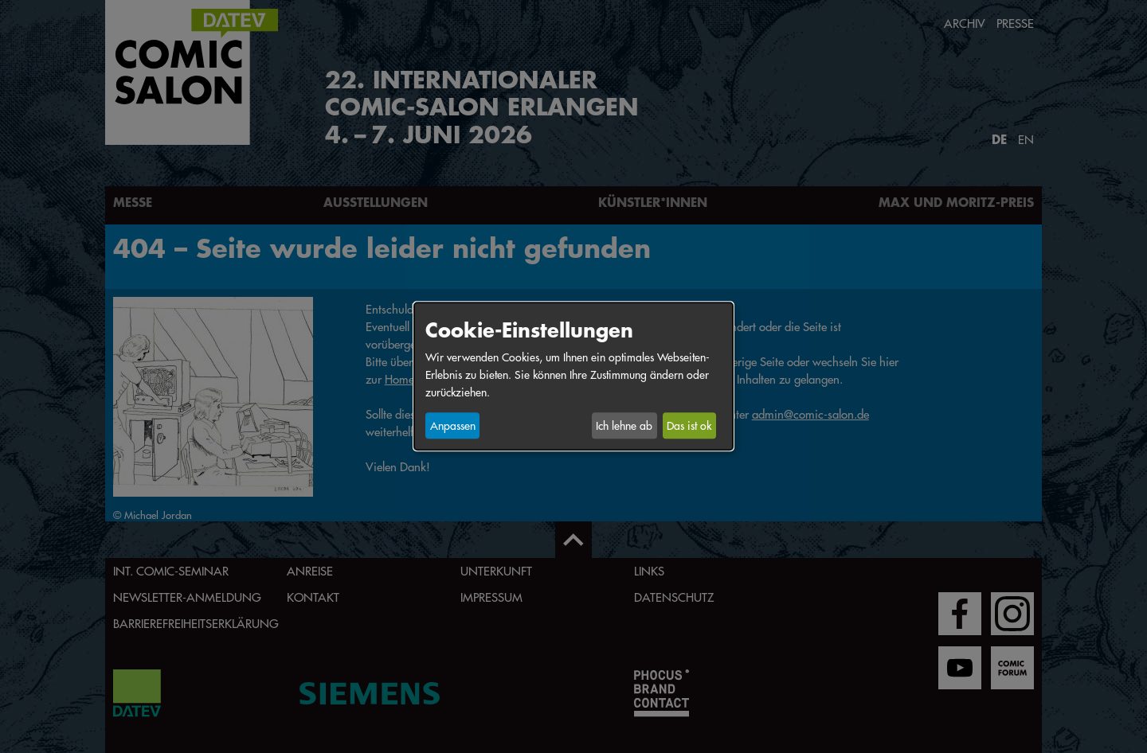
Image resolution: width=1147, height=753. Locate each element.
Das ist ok (689, 426)
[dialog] (573, 376)
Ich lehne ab (624, 426)
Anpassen (453, 426)
